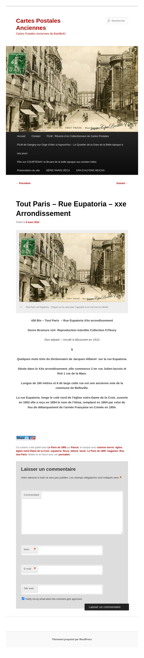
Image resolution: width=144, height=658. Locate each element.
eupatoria (56, 451)
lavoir (83, 451)
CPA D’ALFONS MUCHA (90, 170)
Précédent (23, 183)
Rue (121, 451)
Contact (35, 136)
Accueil (21, 136)
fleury (66, 451)
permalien (64, 454)
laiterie (74, 451)
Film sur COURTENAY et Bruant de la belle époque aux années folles (56, 161)
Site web (29, 588)
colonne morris (105, 447)
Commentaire (31, 494)
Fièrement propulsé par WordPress (72, 639)
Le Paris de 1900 (57, 447)
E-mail (30, 569)
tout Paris (21, 454)
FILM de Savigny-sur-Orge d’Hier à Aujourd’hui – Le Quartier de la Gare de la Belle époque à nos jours (70, 149)
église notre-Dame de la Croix (33, 451)
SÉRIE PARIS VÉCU (58, 170)
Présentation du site (28, 170)
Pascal (74, 447)
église (118, 447)
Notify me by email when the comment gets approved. (52, 599)
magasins (112, 451)
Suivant (122, 183)
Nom (30, 549)
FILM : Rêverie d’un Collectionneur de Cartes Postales (78, 136)
